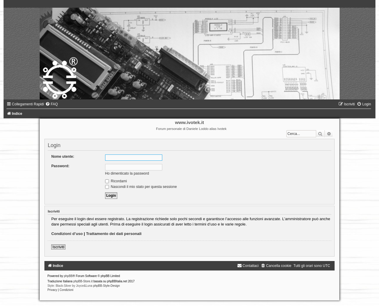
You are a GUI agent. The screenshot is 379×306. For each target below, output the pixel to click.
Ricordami (116, 181)
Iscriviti (58, 247)
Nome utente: (62, 156)
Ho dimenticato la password (127, 173)
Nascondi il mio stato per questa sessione (141, 187)
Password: (60, 166)
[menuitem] (51, 104)
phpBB (68, 276)
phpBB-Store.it (83, 281)
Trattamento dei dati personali (114, 233)
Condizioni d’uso (67, 233)
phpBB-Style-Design (106, 285)
